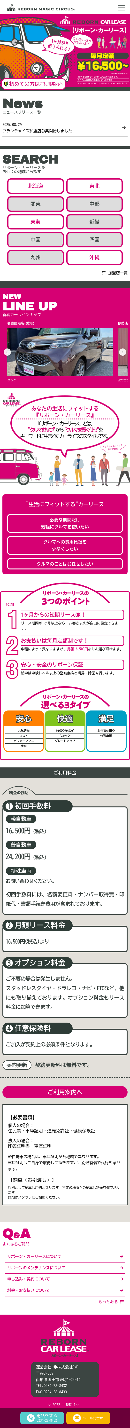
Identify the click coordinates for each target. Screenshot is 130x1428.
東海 (36, 221)
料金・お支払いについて (28, 1290)
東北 (94, 186)
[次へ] (122, 352)
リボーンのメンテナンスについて (36, 1268)
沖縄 (94, 257)
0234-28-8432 (55, 1386)
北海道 (35, 186)
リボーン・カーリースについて (34, 1256)
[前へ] (7, 352)
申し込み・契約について (28, 1279)
